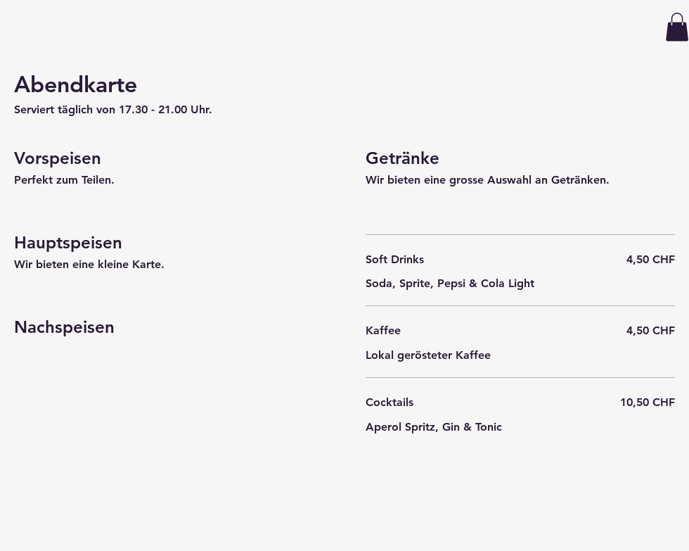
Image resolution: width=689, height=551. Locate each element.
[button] (677, 27)
